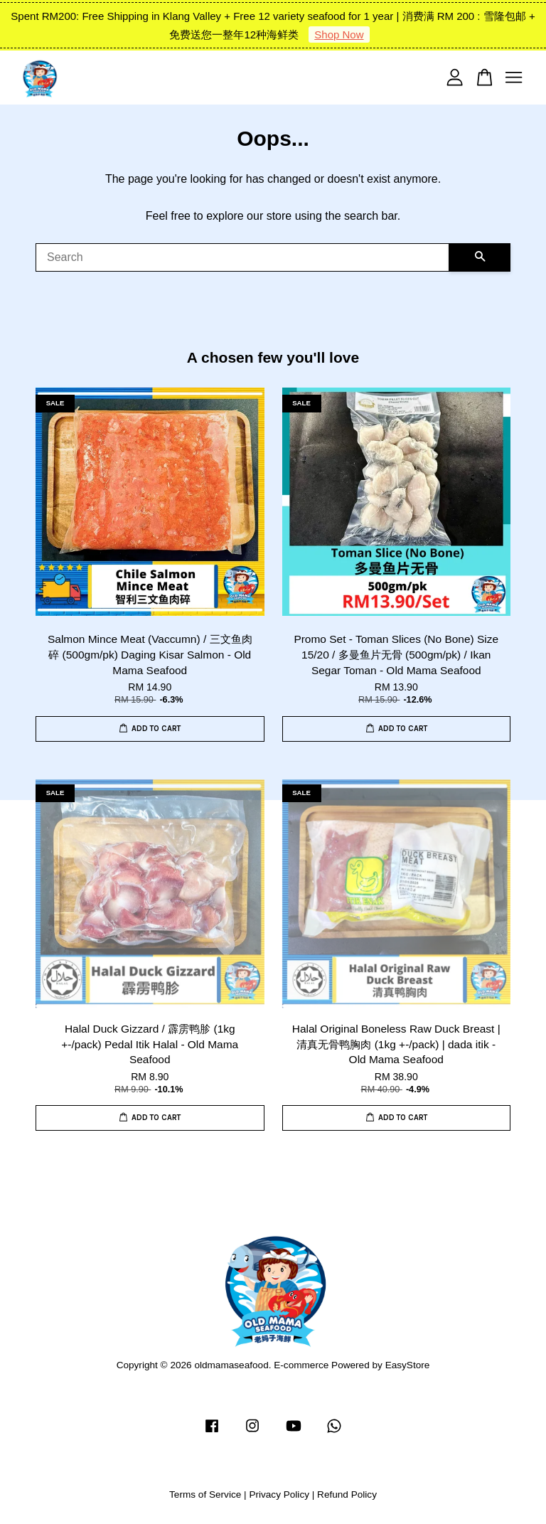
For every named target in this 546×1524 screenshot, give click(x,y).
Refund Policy (347, 1494)
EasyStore (407, 1365)
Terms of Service (205, 1494)
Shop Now (338, 34)
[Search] (242, 257)
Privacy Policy (279, 1494)
